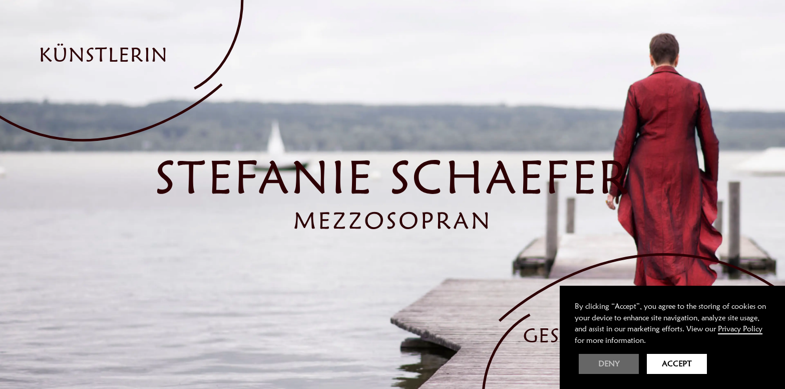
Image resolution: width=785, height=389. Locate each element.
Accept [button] (677, 363)
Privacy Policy (740, 328)
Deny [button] (609, 363)
